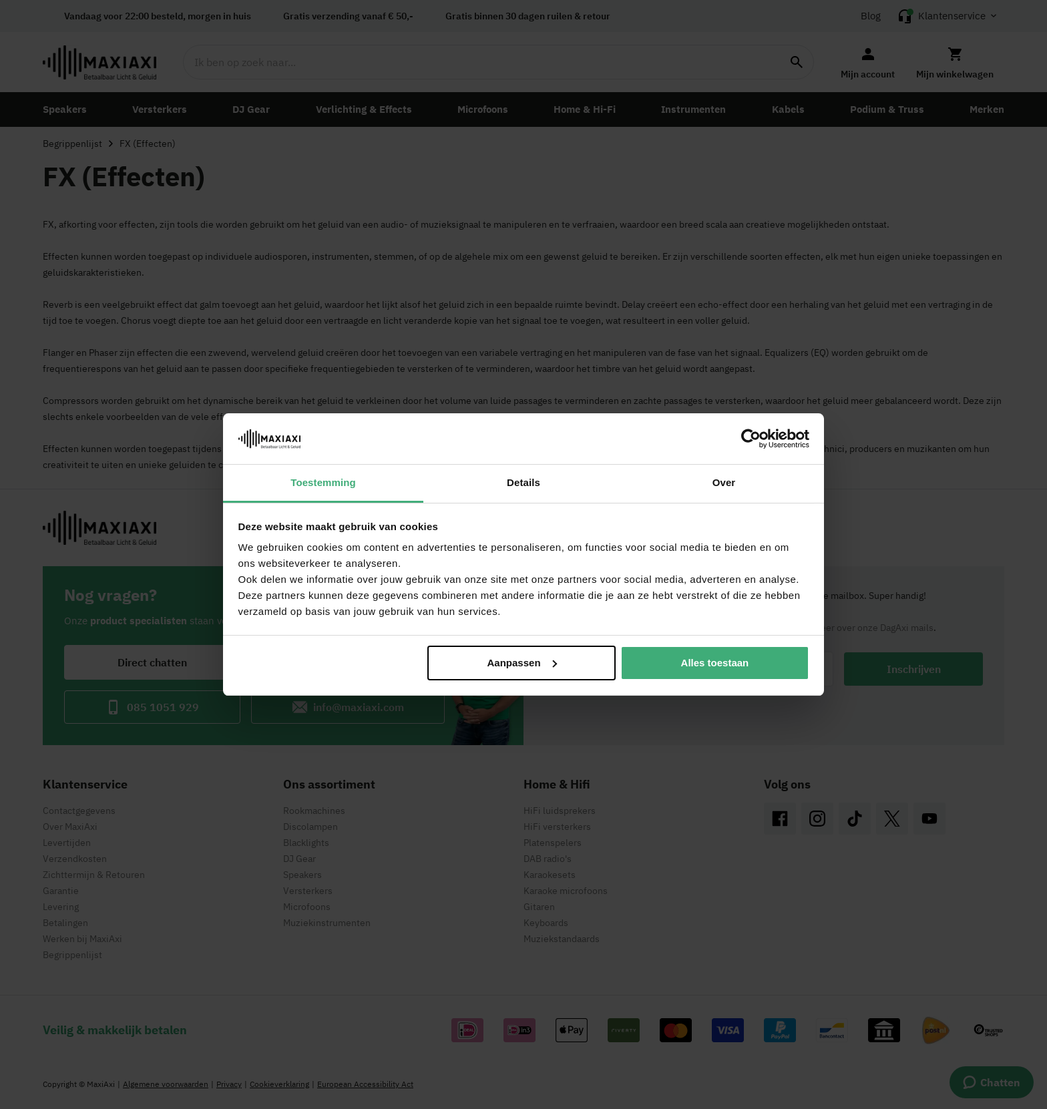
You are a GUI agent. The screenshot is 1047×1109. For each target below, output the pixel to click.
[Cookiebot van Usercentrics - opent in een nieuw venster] (750, 439)
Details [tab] (523, 482)
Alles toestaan (715, 662)
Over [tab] (724, 482)
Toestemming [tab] (323, 482)
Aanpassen (522, 662)
